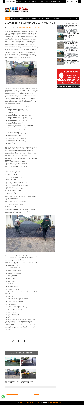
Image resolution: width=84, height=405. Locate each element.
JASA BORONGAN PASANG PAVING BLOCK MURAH (71, 43)
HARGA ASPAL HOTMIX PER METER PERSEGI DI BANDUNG (71, 35)
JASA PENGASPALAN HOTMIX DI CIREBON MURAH (60, 1)
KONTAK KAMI (56, 18)
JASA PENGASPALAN (24, 18)
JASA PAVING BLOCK (35, 18)
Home (7, 18)
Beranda (36, 393)
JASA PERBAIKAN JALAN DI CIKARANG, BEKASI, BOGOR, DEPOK (71, 27)
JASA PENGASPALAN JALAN (33, 27)
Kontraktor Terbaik (54, 402)
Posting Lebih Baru (12, 393)
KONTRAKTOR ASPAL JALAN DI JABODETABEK (70, 59)
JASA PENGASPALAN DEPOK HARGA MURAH (31, 1)
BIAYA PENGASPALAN (46, 18)
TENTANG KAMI (14, 18)
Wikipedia (8, 55)
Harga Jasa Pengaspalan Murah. (30, 402)
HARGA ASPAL (22, 27)
